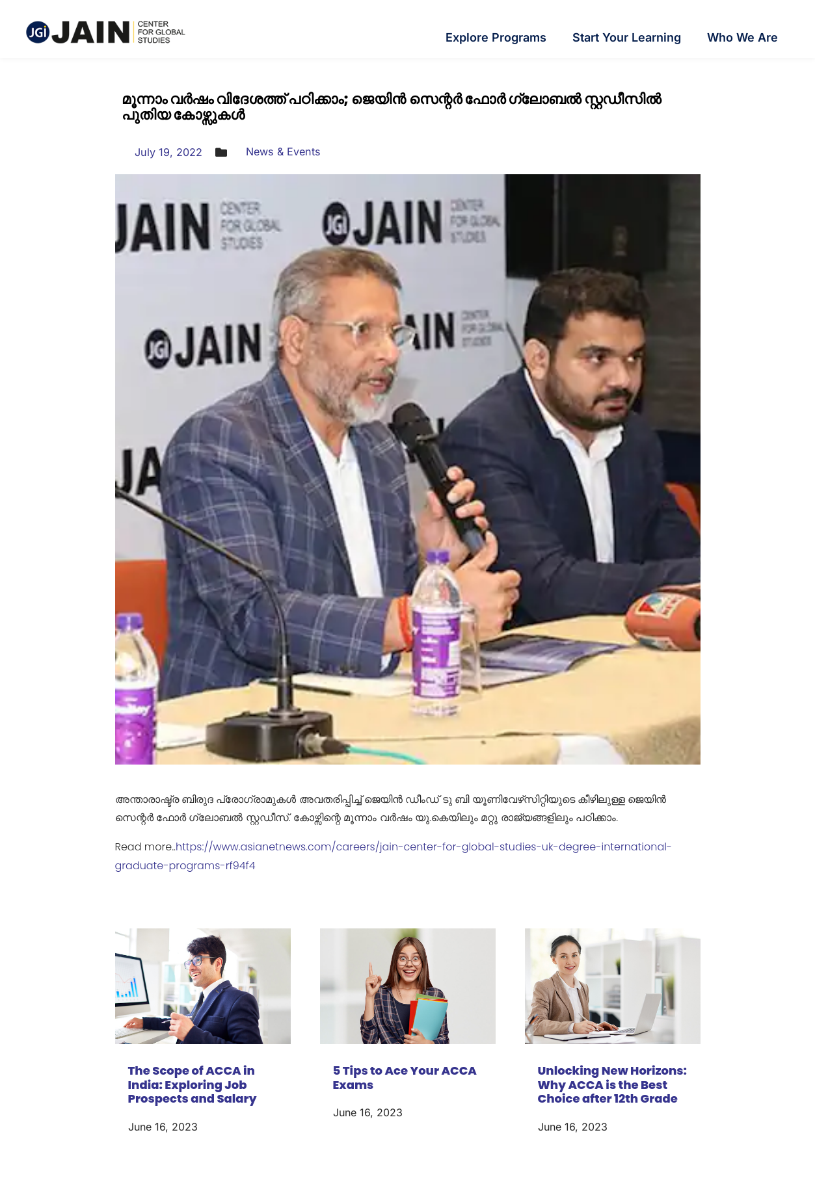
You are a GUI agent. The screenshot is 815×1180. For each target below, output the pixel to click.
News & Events (293, 151)
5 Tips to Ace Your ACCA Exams (405, 1077)
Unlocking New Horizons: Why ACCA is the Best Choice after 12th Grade (613, 1084)
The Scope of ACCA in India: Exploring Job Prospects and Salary (192, 1084)
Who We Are (742, 37)
